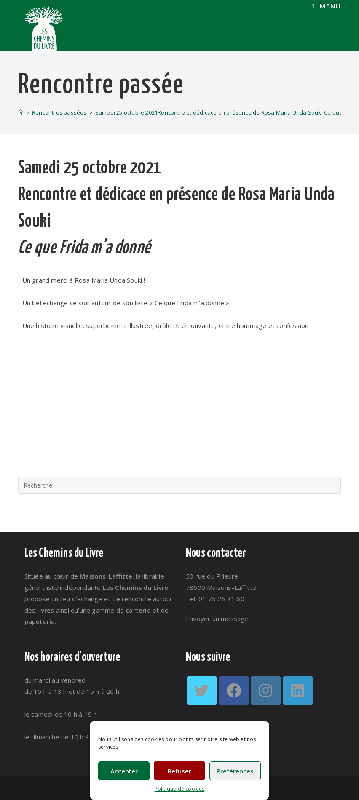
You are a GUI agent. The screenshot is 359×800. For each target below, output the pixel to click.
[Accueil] (21, 112)
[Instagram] (266, 690)
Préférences (235, 771)
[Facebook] (234, 690)
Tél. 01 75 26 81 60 (215, 599)
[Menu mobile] (326, 6)
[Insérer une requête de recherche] (179, 485)
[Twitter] (202, 690)
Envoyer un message (217, 618)
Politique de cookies (180, 788)
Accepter (124, 771)
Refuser (179, 771)
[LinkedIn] (298, 690)
